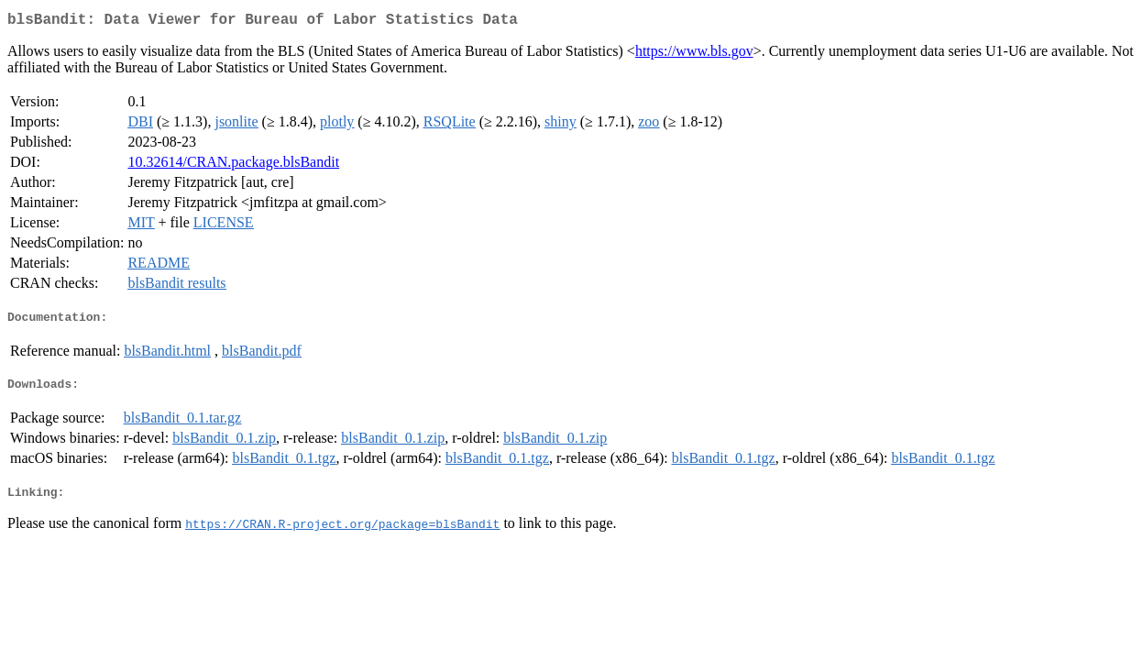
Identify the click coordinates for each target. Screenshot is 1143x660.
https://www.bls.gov (694, 54)
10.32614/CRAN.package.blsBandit (233, 165)
